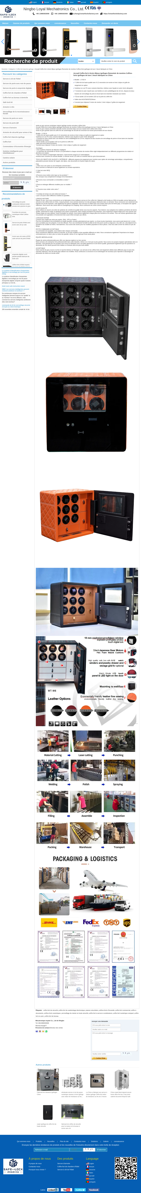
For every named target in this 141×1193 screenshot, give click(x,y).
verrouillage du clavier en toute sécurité (74, 1013)
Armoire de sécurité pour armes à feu (17, 132)
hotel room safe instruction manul (13, 288)
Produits (39, 1141)
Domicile (4, 69)
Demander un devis (110, 23)
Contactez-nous (90, 23)
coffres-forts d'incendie (107, 1010)
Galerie (105, 1141)
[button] (69, 55)
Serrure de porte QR (11, 123)
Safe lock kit (8, 102)
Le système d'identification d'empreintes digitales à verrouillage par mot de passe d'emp (15, 274)
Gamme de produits (21, 23)
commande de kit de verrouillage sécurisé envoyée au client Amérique (16, 308)
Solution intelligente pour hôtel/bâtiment (13, 152)
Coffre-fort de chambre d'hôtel (15, 93)
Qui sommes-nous (42, 23)
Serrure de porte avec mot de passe (17, 83)
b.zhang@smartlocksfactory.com (85, 14)
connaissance (60, 23)
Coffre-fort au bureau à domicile (15, 98)
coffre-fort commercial (122, 1010)
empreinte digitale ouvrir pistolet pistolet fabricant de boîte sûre (20, 259)
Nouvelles (75, 23)
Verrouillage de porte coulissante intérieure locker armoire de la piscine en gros (21, 206)
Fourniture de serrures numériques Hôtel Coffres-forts (20, 217)
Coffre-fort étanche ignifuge (24, 69)
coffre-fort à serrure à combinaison (100, 1013)
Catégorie (12, 69)
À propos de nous (35, 1163)
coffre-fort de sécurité (50, 1010)
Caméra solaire (9, 158)
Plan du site (64, 1141)
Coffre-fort (7, 142)
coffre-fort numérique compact (123, 1013)
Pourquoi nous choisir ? (37, 1170)
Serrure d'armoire (10, 128)
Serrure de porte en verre (13, 118)
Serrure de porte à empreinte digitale (17, 88)
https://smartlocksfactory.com (115, 14)
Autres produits (9, 162)
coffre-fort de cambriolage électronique (72, 1010)
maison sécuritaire (92, 1010)
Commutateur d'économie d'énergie (17, 146)
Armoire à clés (8, 107)
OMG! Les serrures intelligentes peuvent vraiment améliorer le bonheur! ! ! (15, 292)
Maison (5, 23)
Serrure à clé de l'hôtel (12, 79)
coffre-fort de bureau (51, 1016)
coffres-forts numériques (52, 1013)
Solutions (94, 1141)
